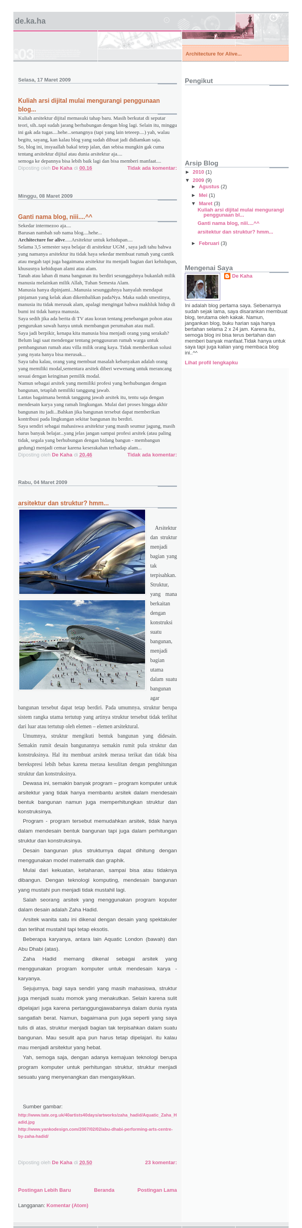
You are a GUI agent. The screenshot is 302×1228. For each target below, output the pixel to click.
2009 (199, 180)
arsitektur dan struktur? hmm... (63, 503)
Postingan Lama (157, 1190)
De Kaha (242, 276)
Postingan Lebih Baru (44, 1190)
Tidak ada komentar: (152, 168)
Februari (210, 243)
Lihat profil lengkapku (211, 362)
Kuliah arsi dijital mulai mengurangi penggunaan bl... (240, 212)
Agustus (210, 186)
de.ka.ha (30, 21)
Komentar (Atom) (67, 1205)
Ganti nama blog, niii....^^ (55, 216)
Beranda (104, 1190)
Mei (204, 195)
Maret (206, 203)
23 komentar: (161, 1162)
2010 (199, 172)
